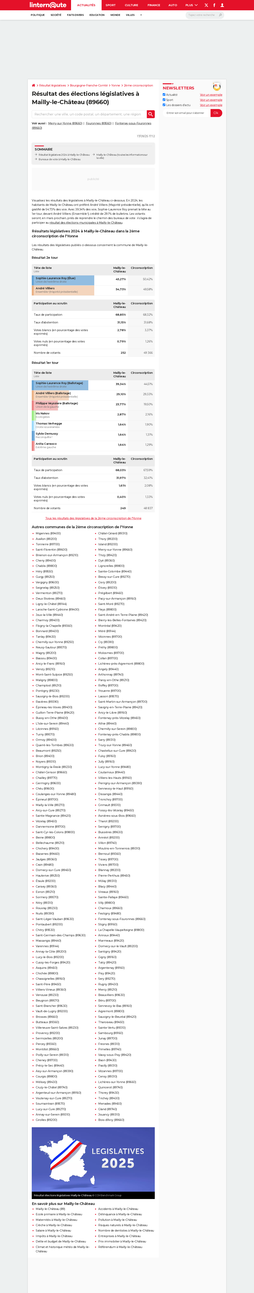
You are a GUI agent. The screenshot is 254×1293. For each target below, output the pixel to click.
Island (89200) (107, 544)
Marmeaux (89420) (111, 940)
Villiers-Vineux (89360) (51, 989)
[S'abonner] (192, 113)
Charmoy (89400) (48, 620)
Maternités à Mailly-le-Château (56, 1220)
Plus (192, 5)
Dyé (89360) (106, 560)
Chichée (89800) (47, 973)
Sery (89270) (106, 979)
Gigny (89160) (107, 957)
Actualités (86, 5)
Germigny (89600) (48, 783)
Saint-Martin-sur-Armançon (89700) (122, 702)
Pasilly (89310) (107, 1065)
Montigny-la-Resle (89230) (54, 767)
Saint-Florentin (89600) (51, 549)
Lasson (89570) (108, 696)
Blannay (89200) (109, 870)
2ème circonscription (138, 85)
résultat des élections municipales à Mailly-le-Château (85, 222)
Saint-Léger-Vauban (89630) (55, 919)
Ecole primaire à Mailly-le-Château (59, 1214)
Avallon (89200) (46, 539)
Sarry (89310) (106, 740)
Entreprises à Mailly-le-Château (119, 1236)
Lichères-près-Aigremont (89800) (121, 663)
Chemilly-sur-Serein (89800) (117, 729)
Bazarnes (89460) (47, 854)
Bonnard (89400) (47, 631)
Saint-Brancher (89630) (51, 1006)
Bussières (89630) (110, 832)
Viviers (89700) (108, 864)
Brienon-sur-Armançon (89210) (57, 555)
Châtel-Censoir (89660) (51, 772)
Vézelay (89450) (46, 821)
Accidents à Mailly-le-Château (118, 1209)
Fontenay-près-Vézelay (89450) (119, 718)
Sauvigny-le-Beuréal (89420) (117, 1017)
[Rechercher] (205, 15)
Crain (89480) (45, 864)
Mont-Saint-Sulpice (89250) (54, 674)
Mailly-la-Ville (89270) (50, 805)
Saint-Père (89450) (48, 984)
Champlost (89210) (48, 685)
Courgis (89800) (46, 1076)
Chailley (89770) (46, 778)
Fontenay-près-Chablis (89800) (119, 734)
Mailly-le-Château (106, 154)
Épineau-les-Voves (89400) (54, 707)
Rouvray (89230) (47, 908)
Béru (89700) (107, 1000)
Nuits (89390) (45, 913)
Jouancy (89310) (109, 1114)
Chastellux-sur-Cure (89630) (117, 750)
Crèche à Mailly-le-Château (54, 1225)
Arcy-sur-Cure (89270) (50, 810)
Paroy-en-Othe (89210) (113, 680)
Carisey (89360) (46, 886)
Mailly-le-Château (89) (50, 1209)
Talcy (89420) (107, 962)
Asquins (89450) (46, 968)
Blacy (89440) (107, 886)
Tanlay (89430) (46, 636)
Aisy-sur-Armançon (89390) (54, 1071)
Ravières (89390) (47, 702)
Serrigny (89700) (109, 826)
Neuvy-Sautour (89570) (51, 647)
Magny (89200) (46, 653)
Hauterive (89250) (48, 875)
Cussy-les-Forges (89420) (53, 962)
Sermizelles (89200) (49, 1038)
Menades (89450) (110, 1103)
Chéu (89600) (45, 788)
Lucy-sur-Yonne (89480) (114, 767)
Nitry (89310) (44, 903)
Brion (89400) (45, 756)
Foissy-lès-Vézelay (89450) (116, 810)
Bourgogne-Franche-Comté (89, 85)
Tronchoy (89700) (110, 799)
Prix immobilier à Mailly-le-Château (122, 1241)
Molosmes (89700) (111, 653)
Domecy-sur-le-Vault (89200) (118, 946)
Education (97, 14)
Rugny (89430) (108, 984)
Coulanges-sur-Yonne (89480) (56, 794)
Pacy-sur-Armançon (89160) (117, 598)
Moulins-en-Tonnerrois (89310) (119, 848)
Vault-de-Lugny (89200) (51, 1011)
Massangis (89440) (48, 940)
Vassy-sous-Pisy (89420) (114, 1055)
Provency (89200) (48, 1033)
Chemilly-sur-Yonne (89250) (55, 642)
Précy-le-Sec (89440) (50, 1065)
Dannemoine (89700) (50, 826)
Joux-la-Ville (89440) (49, 615)
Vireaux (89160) (108, 892)
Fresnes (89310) (109, 1044)
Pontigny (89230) (47, 691)
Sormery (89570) (47, 897)
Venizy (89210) (45, 669)
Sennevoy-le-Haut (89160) (115, 788)
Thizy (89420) (107, 555)
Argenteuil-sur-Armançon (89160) (58, 1093)
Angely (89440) (108, 669)
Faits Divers (75, 14)
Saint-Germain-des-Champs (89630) (60, 935)
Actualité (170, 95)
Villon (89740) (107, 843)
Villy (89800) (106, 903)
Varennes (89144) (47, 946)
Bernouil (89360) (109, 854)
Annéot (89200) (108, 837)
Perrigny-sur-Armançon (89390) (120, 783)
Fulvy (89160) (107, 756)
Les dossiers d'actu (176, 105)
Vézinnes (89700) (110, 636)
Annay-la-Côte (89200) (51, 951)
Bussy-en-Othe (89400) (52, 718)
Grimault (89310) (109, 805)
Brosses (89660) (47, 1017)
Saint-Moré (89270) (111, 604)
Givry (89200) (107, 582)
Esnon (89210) (45, 892)
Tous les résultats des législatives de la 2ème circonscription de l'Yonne (93, 518)
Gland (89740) (107, 1109)
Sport (111, 5)
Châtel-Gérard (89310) (112, 533)
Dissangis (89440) (110, 794)
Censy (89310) (107, 1076)
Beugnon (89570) (47, 1000)
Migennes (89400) (48, 533)
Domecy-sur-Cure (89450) (53, 870)
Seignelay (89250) (48, 587)
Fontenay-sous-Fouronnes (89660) (121, 919)
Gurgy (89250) (45, 577)
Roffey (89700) (108, 685)
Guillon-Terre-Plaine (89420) (55, 712)
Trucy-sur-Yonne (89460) (115, 745)
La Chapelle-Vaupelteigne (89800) (121, 930)
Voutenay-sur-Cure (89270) (54, 1098)
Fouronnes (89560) (99, 123)
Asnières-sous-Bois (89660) (117, 816)
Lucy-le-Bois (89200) (50, 957)
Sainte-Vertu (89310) (111, 1027)
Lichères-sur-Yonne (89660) (117, 1082)
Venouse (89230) (47, 995)
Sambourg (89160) (110, 1033)
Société (56, 14)
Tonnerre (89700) (48, 544)
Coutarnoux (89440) (111, 772)
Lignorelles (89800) (111, 566)
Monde (115, 14)
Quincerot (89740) (110, 1087)
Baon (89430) (107, 1060)
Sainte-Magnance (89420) (53, 816)
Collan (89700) (108, 658)
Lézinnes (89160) (47, 729)
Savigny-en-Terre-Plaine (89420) (120, 707)
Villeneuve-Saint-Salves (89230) (57, 1027)
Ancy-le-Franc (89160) (50, 663)
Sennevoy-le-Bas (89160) (115, 1006)
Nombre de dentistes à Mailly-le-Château (126, 1230)
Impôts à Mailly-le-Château (54, 1236)
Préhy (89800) (108, 647)
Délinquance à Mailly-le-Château (120, 1214)
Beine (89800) (45, 837)
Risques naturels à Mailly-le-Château (122, 1225)
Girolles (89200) (46, 1120)
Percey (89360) (46, 1044)
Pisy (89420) (106, 973)
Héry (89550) (44, 571)
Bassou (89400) (46, 658)
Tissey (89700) (108, 859)
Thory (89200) (107, 539)
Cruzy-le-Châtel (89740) (51, 1087)
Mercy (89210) (107, 989)
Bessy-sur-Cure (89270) (114, 577)
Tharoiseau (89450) (111, 1022)
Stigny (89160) (107, 924)
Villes (130, 14)
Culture (131, 5)
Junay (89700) (107, 1038)
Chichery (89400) (47, 848)
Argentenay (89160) (111, 968)
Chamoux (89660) (110, 908)
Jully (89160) (106, 761)
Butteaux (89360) (47, 1022)
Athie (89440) (107, 723)
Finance (154, 5)
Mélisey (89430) (46, 1082)
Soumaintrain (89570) (50, 1103)
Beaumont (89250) (48, 750)
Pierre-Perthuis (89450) (114, 875)
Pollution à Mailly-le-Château (117, 1220)
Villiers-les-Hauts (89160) (115, 778)
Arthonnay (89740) (110, 674)
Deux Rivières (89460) (50, 598)
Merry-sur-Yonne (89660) (65, 123)
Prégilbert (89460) (110, 593)
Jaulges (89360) (46, 859)
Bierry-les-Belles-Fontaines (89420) (122, 620)
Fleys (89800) (107, 609)
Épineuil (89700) (47, 799)
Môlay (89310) (107, 881)
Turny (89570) (45, 734)
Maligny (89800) (47, 680)
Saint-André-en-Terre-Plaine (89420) (123, 615)
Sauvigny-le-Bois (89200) (52, 696)
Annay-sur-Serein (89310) (53, 1114)
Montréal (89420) (109, 626)
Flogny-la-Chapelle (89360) (54, 626)
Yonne (115, 85)
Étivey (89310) (107, 587)
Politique (38, 14)
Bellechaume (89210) (50, 843)
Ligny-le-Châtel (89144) (51, 604)
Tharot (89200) (108, 821)
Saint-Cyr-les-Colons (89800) (55, 832)
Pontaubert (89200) (49, 924)
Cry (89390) (106, 642)
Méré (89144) (106, 631)
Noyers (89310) (46, 761)
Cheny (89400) (46, 560)
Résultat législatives (52, 85)
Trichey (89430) (108, 1098)
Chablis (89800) (46, 566)
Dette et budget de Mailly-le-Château (61, 1241)
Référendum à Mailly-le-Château (120, 1247)
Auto (172, 5)
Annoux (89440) (109, 935)
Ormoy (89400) (46, 740)
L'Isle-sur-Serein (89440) (52, 723)
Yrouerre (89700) (109, 691)
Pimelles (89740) (109, 1049)
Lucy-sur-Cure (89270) (51, 1109)
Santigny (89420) (109, 951)
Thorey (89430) (108, 1093)
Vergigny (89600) (47, 582)
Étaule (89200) (45, 881)
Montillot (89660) (47, 1049)
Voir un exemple (211, 95)
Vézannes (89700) (110, 1071)
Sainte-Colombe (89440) (114, 571)
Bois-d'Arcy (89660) (111, 1120)
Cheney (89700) (46, 1060)
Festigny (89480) (109, 913)
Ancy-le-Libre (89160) (112, 712)
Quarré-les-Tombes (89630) (55, 745)
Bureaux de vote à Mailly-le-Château (60, 159)
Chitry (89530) (45, 930)
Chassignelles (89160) (50, 979)
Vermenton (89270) (49, 593)
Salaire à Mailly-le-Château (53, 1230)
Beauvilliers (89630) (111, 995)
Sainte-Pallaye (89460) (113, 897)
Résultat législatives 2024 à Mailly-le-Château (64, 154)
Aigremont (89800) (111, 1011)
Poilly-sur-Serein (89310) (52, 1055)
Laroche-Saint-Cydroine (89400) (57, 609)
